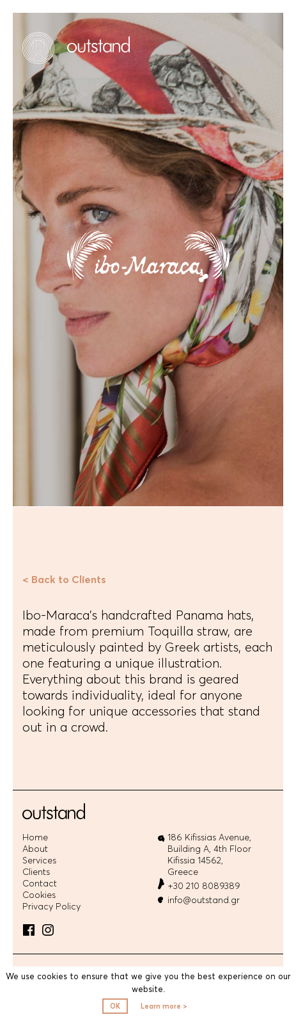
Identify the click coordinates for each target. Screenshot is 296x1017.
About (35, 849)
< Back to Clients (64, 579)
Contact (39, 883)
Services (39, 860)
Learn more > (164, 1006)
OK (115, 1006)
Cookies (39, 895)
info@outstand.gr (203, 900)
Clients (36, 872)
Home (35, 837)
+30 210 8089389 (203, 886)
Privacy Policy (51, 906)
